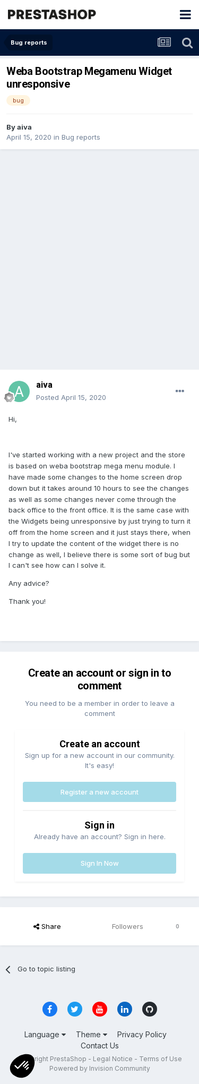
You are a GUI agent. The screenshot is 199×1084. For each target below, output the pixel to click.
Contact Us (100, 1045)
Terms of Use (160, 1059)
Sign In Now (100, 863)
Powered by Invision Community (99, 1068)
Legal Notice (113, 1059)
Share (47, 926)
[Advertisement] (99, 259)
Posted (71, 397)
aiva (24, 127)
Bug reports (81, 137)
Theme (91, 1034)
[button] (22, 1066)
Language (45, 1034)
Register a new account (99, 792)
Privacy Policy (142, 1034)
